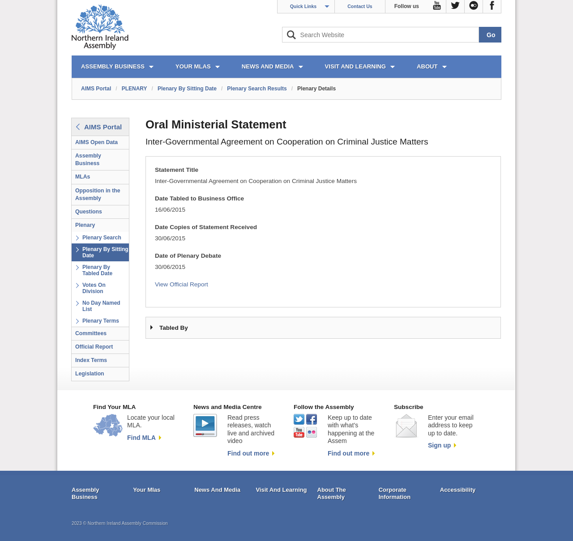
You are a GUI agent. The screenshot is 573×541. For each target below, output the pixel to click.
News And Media (217, 489)
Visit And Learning (281, 489)
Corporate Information (395, 493)
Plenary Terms (100, 321)
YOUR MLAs (193, 66)
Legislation (89, 374)
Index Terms (91, 360)
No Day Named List (101, 306)
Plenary (85, 225)
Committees (91, 333)
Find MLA (141, 437)
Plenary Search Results (256, 88)
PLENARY (134, 88)
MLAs (82, 177)
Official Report (94, 347)
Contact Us (359, 6)
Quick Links (303, 6)
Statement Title (176, 169)
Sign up (439, 445)
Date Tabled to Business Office (199, 198)
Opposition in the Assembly (97, 194)
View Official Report (181, 284)
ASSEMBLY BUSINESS (113, 66)
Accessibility (458, 489)
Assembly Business (88, 159)
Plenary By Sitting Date (187, 88)
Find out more (248, 453)
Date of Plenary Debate (188, 255)
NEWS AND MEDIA (268, 66)
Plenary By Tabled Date (97, 270)
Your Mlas (146, 489)
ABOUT (427, 66)
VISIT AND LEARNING (355, 66)
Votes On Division (94, 288)
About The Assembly (331, 493)
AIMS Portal (96, 88)
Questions (88, 212)
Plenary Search (101, 237)
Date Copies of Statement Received (206, 227)
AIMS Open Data (96, 142)
